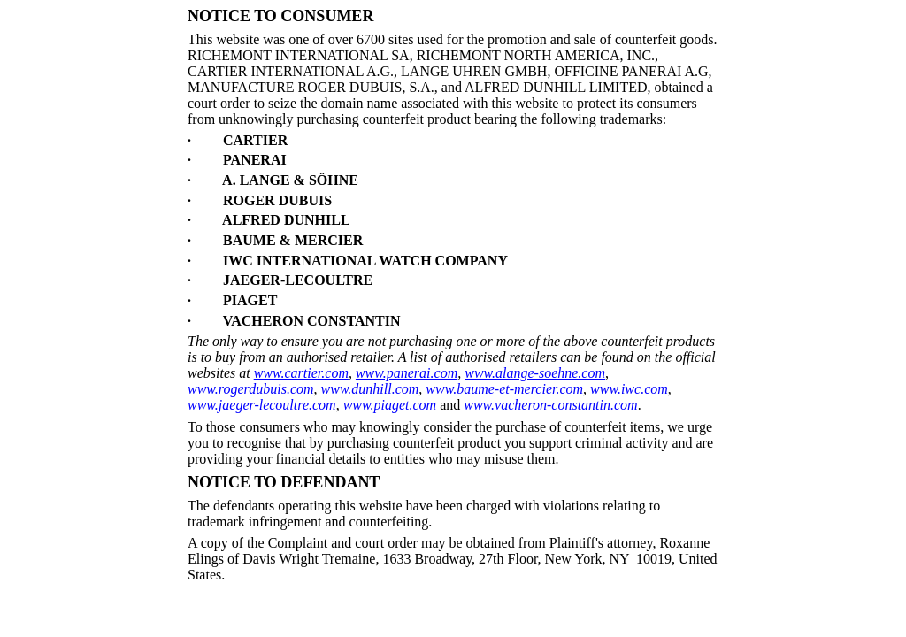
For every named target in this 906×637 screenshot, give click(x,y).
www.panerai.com (406, 372)
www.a (484, 372)
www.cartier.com (301, 372)
